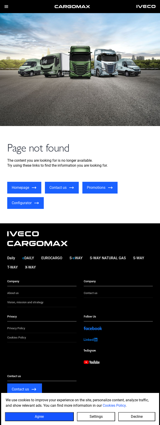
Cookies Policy (114, 405)
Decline (137, 416)
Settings (96, 416)
